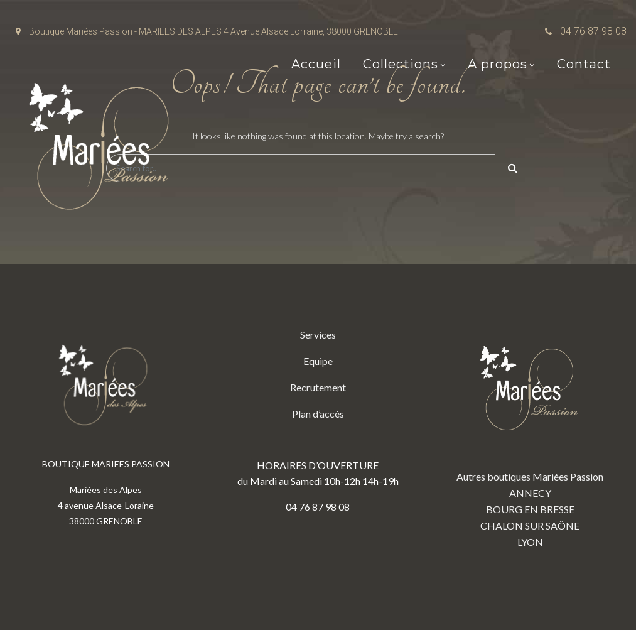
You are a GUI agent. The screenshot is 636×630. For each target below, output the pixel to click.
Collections (400, 64)
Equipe (318, 361)
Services (318, 334)
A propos (497, 64)
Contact (584, 64)
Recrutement (318, 387)
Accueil (316, 64)
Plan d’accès (318, 414)
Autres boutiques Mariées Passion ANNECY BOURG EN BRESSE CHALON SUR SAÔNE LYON (529, 437)
